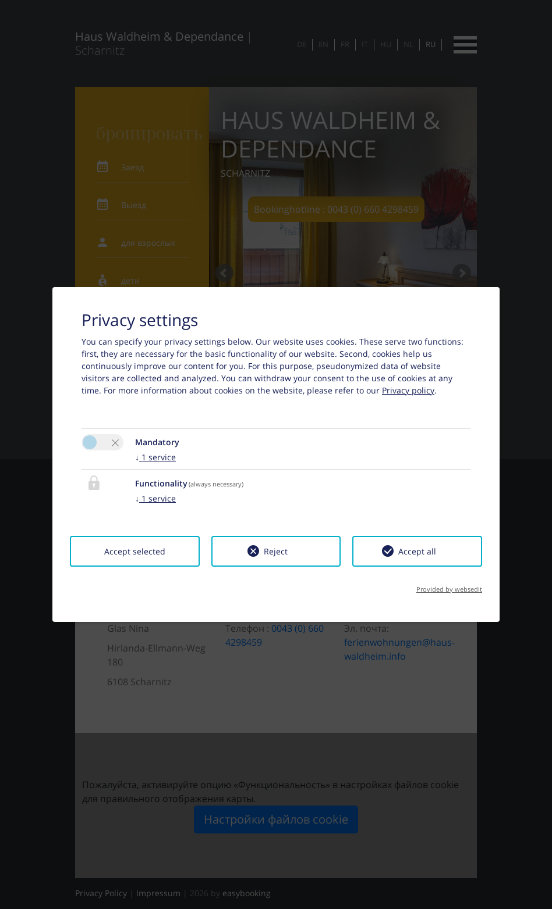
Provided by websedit (449, 589)
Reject (276, 551)
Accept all (417, 551)
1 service (155, 457)
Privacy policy (408, 390)
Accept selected (134, 551)
